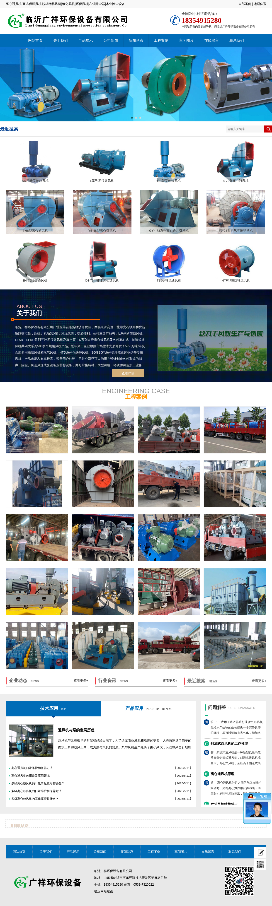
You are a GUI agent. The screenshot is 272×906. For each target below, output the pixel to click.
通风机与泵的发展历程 (76, 730)
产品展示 (85, 40)
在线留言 (211, 40)
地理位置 (260, 4)
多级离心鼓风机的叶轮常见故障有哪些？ (37, 783)
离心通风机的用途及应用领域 (30, 775)
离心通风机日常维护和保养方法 (32, 768)
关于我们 (60, 40)
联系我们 (236, 40)
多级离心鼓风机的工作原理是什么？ (34, 798)
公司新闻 (111, 40)
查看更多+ (81, 685)
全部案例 (244, 4)
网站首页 (35, 40)
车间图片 (186, 40)
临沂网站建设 (103, 891)
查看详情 (128, 373)
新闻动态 (136, 40)
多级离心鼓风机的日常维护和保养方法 (36, 791)
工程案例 (161, 40)
